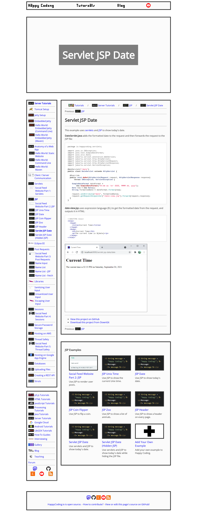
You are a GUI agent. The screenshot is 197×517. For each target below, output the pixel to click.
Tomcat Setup (42, 109)
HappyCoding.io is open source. (64, 507)
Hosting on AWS (43, 333)
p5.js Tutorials (42, 395)
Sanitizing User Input (42, 289)
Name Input (41, 263)
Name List (40, 267)
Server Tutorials (43, 103)
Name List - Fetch (44, 275)
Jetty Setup (40, 115)
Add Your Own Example (144, 459)
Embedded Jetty (43, 121)
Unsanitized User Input (44, 296)
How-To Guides (42, 434)
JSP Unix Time (42, 210)
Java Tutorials (41, 414)
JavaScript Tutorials (45, 403)
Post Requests (42, 249)
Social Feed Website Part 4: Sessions (43, 316)
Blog (121, 5)
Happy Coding (41, 5)
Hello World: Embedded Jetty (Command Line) (43, 128)
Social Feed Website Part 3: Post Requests (43, 256)
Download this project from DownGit (89, 337)
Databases (40, 363)
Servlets (39, 183)
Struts (38, 381)
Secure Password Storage (43, 326)
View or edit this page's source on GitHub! (127, 507)
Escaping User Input (42, 302)
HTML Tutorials (42, 399)
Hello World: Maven (41, 168)
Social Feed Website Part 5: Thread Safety (43, 346)
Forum (31, 462)
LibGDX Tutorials (43, 430)
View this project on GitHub (84, 334)
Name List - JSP (43, 271)
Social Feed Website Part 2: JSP (45, 205)
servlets (89, 130)
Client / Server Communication (43, 177)
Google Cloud (42, 422)
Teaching (39, 456)
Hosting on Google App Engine (44, 356)
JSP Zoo (39, 222)
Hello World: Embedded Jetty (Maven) (43, 137)
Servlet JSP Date (43, 230)
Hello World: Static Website (44, 155)
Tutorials (86, 5)
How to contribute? (93, 507)
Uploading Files (42, 369)
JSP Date (39, 214)
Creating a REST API (45, 375)
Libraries (39, 281)
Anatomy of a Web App (44, 148)
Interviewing (41, 438)
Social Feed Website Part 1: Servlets (43, 190)
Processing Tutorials (40, 409)
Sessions (39, 309)
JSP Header (41, 226)
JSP (36, 199)
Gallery (38, 444)
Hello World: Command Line (43, 161)
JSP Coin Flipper (43, 218)
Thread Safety (42, 339)
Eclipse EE (40, 243)
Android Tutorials (44, 426)
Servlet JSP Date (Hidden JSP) (43, 236)
